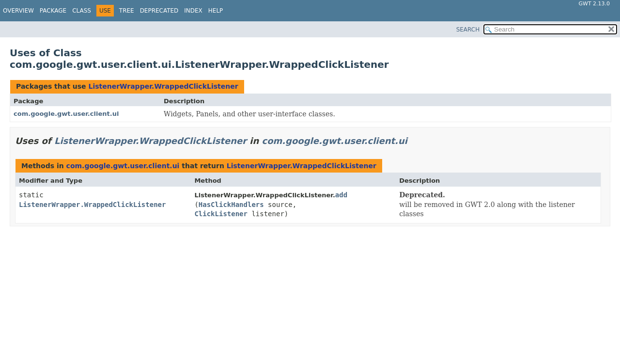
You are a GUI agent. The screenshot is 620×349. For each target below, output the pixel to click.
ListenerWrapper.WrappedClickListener (163, 86)
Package (53, 10)
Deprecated (159, 10)
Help (215, 10)
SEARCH (468, 29)
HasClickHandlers (231, 204)
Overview (18, 10)
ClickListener (221, 214)
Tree (126, 10)
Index (193, 10)
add (341, 195)
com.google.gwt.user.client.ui (66, 113)
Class (81, 10)
